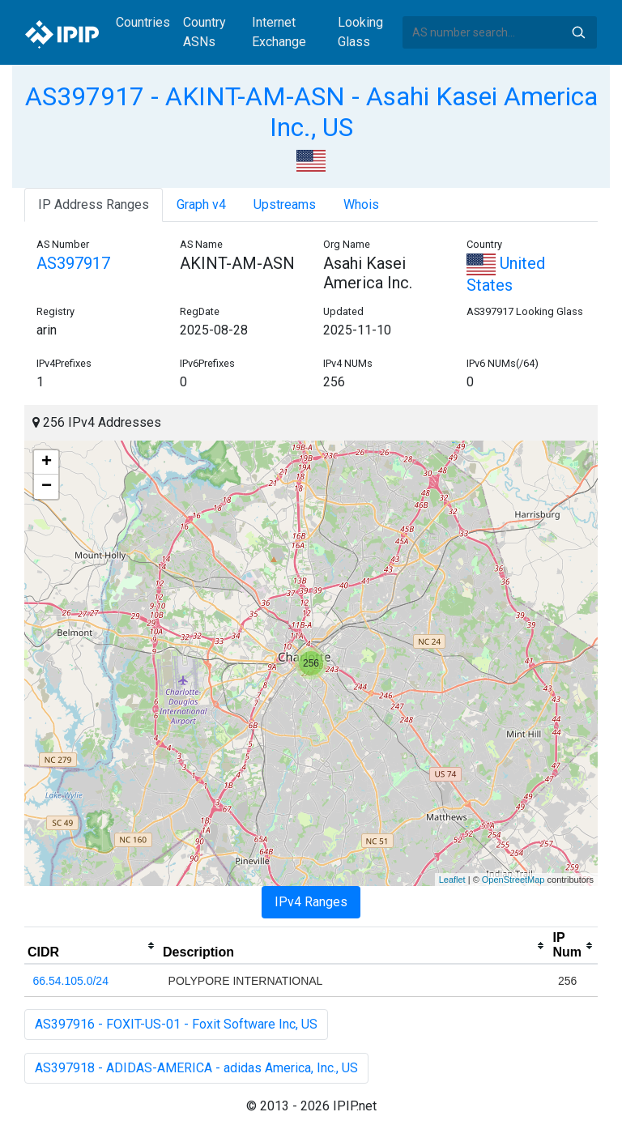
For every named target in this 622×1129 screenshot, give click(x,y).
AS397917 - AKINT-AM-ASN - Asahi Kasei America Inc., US (311, 112)
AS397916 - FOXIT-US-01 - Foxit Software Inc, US (176, 1024)
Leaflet (452, 879)
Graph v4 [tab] (201, 204)
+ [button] (46, 462)
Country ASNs (204, 32)
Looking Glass (360, 32)
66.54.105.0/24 (71, 980)
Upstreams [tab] (284, 204)
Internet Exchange (279, 32)
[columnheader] (92, 946)
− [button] (46, 487)
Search (578, 32)
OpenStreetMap (513, 879)
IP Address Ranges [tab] (93, 204)
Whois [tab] (361, 204)
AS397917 (73, 263)
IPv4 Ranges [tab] (311, 902)
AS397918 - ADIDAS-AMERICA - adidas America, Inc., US (196, 1068)
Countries (143, 22)
